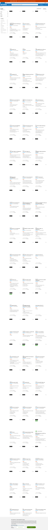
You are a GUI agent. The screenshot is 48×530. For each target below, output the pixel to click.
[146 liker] (33, 369)
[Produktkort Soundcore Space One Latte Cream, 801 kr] (15, 272)
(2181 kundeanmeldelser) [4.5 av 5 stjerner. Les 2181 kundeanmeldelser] (15, 510)
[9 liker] (20, 11)
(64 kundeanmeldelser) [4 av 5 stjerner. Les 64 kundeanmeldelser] (41, 75)
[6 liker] (33, 11)
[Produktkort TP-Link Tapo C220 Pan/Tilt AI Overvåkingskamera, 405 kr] (15, 170)
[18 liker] (20, 242)
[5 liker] (33, 267)
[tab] (3, 2)
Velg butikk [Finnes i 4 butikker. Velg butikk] (41, 340)
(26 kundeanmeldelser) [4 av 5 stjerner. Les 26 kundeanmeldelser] (15, 280)
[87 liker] (45, 319)
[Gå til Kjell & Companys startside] (3, 4)
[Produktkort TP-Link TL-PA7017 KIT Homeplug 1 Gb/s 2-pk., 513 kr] (28, 118)
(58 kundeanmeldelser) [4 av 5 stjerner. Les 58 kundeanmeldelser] (41, 306)
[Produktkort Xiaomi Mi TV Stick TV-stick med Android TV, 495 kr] (28, 170)
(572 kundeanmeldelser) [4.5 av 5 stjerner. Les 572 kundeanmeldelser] (41, 383)
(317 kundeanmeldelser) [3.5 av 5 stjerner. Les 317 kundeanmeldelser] (41, 408)
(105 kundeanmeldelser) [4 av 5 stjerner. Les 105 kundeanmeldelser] (28, 230)
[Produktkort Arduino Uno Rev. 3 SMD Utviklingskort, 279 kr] (15, 476)
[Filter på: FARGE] (4, 11)
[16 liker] (33, 113)
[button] (4, 21)
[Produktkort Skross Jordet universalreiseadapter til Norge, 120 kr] (41, 502)
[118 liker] (33, 471)
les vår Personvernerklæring (20, 525)
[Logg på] (41, 4)
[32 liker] (20, 369)
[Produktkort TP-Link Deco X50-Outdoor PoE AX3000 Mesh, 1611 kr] (15, 118)
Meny (9, 4)
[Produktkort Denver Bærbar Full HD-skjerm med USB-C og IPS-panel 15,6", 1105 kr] (41, 425)
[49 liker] (45, 87)
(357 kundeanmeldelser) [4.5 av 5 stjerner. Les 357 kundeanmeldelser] (41, 204)
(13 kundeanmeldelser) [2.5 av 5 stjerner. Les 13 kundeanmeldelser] (41, 50)
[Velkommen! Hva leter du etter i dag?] (25, 4)
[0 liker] (33, 242)
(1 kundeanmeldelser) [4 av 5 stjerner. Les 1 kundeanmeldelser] (28, 358)
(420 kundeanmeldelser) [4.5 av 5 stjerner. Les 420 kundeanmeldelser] (15, 126)
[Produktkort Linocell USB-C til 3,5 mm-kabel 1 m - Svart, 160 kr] (41, 476)
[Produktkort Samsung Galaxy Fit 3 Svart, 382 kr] (15, 425)
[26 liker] (33, 87)
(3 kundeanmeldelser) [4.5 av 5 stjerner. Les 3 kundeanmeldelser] (28, 50)
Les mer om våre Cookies (14, 525)
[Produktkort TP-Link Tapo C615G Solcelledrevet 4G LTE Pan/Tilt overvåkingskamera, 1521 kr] (28, 195)
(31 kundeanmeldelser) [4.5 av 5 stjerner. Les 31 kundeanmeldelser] (15, 408)
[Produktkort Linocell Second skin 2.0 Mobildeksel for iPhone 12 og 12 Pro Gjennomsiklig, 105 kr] (41, 195)
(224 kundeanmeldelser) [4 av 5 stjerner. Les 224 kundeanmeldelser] (15, 50)
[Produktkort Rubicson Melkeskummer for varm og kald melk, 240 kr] (15, 221)
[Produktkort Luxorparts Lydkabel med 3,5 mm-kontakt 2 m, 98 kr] (28, 400)
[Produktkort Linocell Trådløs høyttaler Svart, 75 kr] (15, 42)
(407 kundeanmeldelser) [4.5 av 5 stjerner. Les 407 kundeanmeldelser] (28, 126)
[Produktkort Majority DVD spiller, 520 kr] (28, 42)
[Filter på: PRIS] (4, 13)
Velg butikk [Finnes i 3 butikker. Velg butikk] (28, 33)
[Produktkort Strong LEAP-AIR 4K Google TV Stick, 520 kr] (28, 452)
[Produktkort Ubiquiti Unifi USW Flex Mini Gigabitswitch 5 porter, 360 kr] (28, 93)
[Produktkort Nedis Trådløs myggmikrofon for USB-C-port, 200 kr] (41, 42)
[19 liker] (45, 369)
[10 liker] (20, 419)
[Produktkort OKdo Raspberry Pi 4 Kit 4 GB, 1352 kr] (28, 476)
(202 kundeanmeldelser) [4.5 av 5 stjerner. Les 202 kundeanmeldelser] (15, 75)
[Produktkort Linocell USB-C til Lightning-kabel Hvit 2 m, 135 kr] (15, 502)
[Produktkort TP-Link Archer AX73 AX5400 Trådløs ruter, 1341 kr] (41, 375)
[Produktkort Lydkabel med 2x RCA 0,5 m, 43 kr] (41, 247)
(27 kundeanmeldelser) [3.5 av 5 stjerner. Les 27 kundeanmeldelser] (28, 280)
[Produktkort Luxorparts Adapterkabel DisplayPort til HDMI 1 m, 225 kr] (15, 452)
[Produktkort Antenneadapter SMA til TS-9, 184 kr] (41, 298)
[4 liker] (33, 164)
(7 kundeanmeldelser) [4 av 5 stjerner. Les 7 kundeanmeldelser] (28, 307)
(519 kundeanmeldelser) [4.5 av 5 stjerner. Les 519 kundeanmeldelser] (15, 152)
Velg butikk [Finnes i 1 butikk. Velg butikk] (15, 33)
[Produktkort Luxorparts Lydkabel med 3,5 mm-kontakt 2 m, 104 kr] (15, 400)
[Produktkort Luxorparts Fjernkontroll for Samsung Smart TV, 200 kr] (15, 195)
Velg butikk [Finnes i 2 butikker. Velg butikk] (15, 263)
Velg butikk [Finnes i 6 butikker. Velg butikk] (15, 135)
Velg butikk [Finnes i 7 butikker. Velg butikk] (41, 109)
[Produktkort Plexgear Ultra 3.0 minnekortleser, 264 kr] (28, 375)
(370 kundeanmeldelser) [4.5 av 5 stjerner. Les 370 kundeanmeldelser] (28, 383)
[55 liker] (20, 164)
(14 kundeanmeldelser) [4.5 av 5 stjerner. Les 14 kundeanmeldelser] (41, 230)
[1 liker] (45, 11)
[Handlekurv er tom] (47, 4)
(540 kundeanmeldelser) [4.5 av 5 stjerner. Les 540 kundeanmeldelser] (15, 229)
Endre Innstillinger (12, 527)
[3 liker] (45, 190)
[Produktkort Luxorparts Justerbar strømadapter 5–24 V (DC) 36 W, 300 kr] (28, 324)
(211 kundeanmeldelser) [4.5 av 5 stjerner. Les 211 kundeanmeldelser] (15, 383)
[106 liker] (20, 471)
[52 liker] (33, 319)
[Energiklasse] (36, 431)
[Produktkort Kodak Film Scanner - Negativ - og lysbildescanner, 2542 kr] (41, 221)
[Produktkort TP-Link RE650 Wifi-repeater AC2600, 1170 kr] (15, 375)
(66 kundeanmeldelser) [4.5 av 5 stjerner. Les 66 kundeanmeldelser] (41, 510)
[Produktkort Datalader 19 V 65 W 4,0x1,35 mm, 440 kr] (15, 324)
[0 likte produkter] (45, 4)
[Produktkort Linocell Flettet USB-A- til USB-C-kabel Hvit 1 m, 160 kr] (28, 247)
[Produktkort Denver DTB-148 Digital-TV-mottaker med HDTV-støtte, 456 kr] (28, 221)
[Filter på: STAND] (4, 16)
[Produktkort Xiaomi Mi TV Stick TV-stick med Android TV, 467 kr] (41, 400)
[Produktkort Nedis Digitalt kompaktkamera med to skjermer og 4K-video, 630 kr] (28, 349)
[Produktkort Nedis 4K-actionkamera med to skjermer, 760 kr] (41, 349)
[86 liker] (45, 61)
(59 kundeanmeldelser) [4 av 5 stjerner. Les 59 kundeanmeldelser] (15, 25)
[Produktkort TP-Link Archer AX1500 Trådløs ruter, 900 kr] (41, 93)
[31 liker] (20, 113)
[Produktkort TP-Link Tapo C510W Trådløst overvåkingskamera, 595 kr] (15, 144)
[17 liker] (45, 471)
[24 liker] (20, 61)
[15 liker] (33, 61)
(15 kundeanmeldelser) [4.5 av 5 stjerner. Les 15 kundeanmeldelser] (15, 357)
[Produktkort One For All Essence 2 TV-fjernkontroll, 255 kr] (41, 170)
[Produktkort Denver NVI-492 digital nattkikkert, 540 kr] (15, 298)
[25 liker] (45, 292)
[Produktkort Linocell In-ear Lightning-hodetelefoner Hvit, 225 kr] (41, 16)
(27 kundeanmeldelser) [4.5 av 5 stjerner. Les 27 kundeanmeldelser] (28, 510)
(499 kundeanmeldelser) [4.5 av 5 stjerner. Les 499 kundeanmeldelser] (28, 152)
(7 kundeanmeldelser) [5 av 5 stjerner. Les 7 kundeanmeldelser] (41, 281)
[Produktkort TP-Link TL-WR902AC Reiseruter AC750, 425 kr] (41, 67)
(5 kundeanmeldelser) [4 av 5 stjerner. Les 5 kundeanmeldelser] (15, 306)
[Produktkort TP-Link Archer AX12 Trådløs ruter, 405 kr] (28, 144)
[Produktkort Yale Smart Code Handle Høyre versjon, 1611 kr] (15, 349)
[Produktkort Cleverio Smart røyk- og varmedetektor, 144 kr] (41, 324)
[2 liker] (45, 267)
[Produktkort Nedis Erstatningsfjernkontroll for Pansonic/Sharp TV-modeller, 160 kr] (28, 298)
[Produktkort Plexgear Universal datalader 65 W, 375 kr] (15, 67)
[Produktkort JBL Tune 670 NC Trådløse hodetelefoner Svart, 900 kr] (41, 118)
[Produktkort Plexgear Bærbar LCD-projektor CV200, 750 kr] (28, 272)
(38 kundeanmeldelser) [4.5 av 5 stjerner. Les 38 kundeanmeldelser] (41, 127)
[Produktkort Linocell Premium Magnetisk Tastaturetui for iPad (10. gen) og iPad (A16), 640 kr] (15, 16)
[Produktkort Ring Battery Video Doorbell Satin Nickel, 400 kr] (28, 502)
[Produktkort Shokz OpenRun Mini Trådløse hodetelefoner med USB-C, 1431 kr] (41, 144)
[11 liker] (45, 446)
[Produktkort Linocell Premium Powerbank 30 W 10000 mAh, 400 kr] (41, 452)
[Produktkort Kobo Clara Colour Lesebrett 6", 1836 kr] (28, 16)
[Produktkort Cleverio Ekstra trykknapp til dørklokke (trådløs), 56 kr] (28, 425)
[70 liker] (20, 87)
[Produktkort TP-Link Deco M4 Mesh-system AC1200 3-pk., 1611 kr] (15, 93)
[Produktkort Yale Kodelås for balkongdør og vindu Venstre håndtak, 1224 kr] (28, 67)
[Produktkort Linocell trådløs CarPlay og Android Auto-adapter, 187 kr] (15, 247)
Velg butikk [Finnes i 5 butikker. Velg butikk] (41, 186)
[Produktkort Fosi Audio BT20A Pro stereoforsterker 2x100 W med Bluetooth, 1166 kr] (41, 272)
